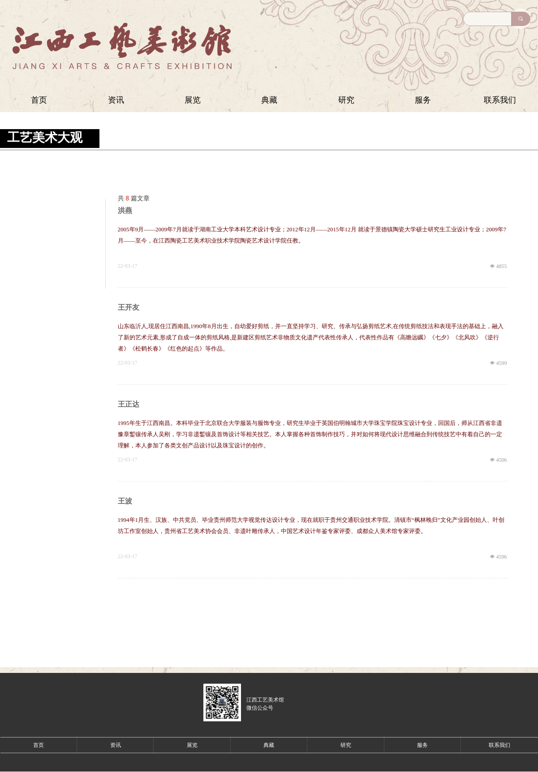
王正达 (128, 404)
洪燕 (125, 210)
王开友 (128, 307)
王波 (125, 501)
